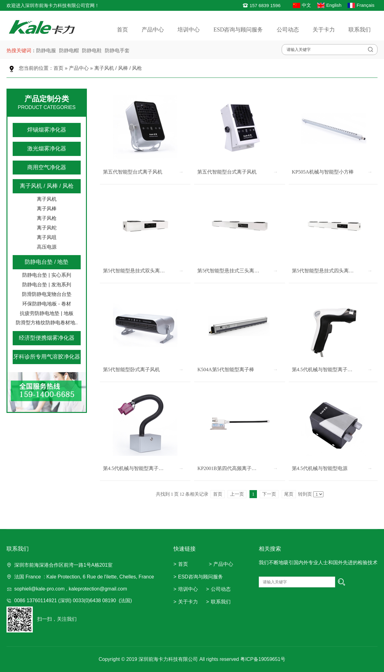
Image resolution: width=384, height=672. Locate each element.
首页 (122, 30)
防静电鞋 (92, 50)
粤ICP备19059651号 (262, 659)
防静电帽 (69, 50)
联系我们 (359, 30)
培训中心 (188, 30)
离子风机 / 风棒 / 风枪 (118, 68)
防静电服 (46, 50)
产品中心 (153, 30)
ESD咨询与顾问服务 (238, 30)
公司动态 (288, 30)
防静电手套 (117, 50)
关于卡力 (324, 30)
